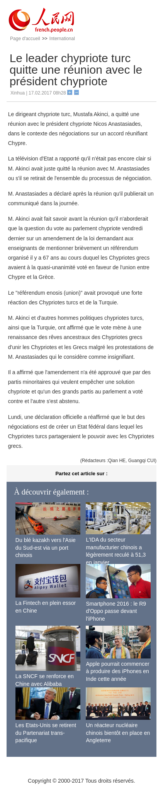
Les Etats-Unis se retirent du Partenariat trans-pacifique (45, 732)
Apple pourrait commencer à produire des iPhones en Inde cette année (117, 671)
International (62, 38)
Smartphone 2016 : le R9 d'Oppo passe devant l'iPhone (116, 611)
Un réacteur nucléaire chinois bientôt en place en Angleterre (118, 732)
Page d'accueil (25, 38)
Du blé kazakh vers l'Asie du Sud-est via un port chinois (45, 547)
